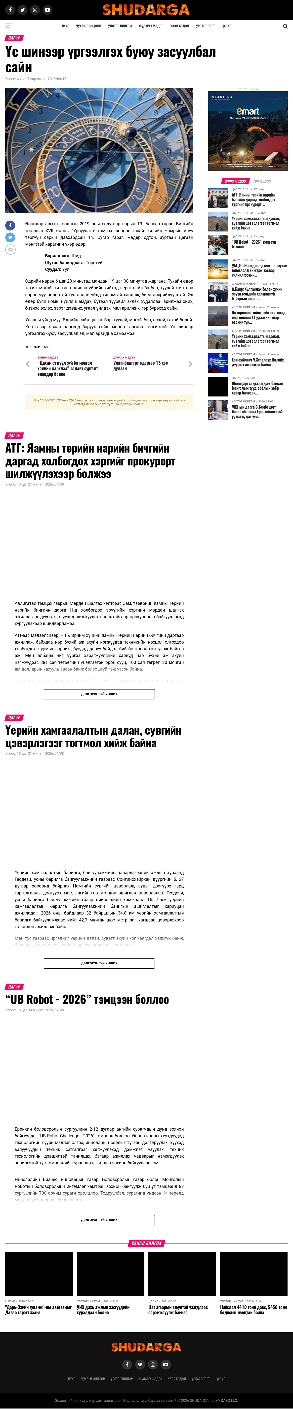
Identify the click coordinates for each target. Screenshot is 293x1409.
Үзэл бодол (179, 26)
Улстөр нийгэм (120, 26)
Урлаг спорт (205, 26)
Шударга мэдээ (151, 26)
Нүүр (65, 26)
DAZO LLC (226, 1401)
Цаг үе (226, 26)
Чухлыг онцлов (88, 26)
